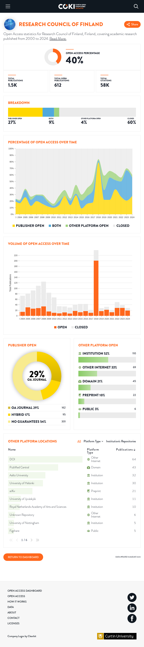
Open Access (16, 596)
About (12, 612)
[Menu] (8, 6)
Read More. (58, 38)
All (79, 441)
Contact (14, 618)
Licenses (14, 623)
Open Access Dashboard (25, 591)
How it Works (17, 601)
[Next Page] (31, 540)
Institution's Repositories (121, 441)
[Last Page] (37, 540)
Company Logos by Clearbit (22, 636)
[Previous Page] (17, 540)
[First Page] (11, 540)
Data (11, 607)
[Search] (136, 6)
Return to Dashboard (23, 557)
